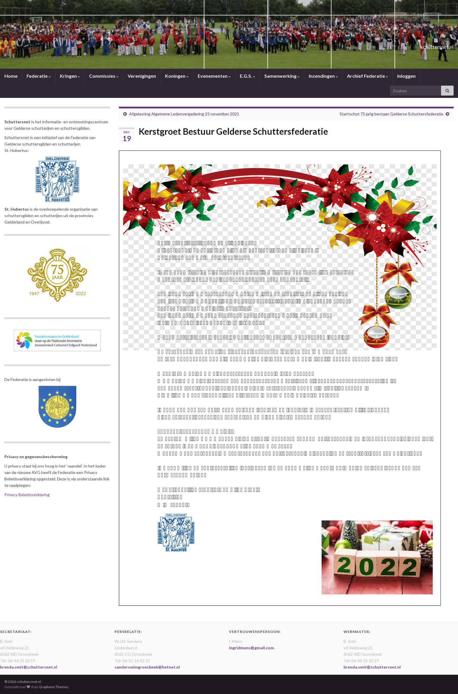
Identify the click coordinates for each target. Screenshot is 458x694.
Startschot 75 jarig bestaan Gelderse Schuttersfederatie (391, 113)
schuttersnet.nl (425, 45)
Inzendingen (323, 76)
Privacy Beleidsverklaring (27, 494)
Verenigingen (142, 76)
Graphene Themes (54, 687)
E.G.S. (247, 76)
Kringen (70, 76)
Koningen (177, 76)
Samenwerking (282, 76)
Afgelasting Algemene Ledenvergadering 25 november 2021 (184, 113)
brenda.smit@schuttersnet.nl (28, 666)
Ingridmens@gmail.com (251, 647)
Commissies (104, 76)
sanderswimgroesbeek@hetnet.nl (147, 666)
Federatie (39, 76)
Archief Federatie (367, 76)
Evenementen (214, 76)
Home (11, 76)
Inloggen (406, 76)
